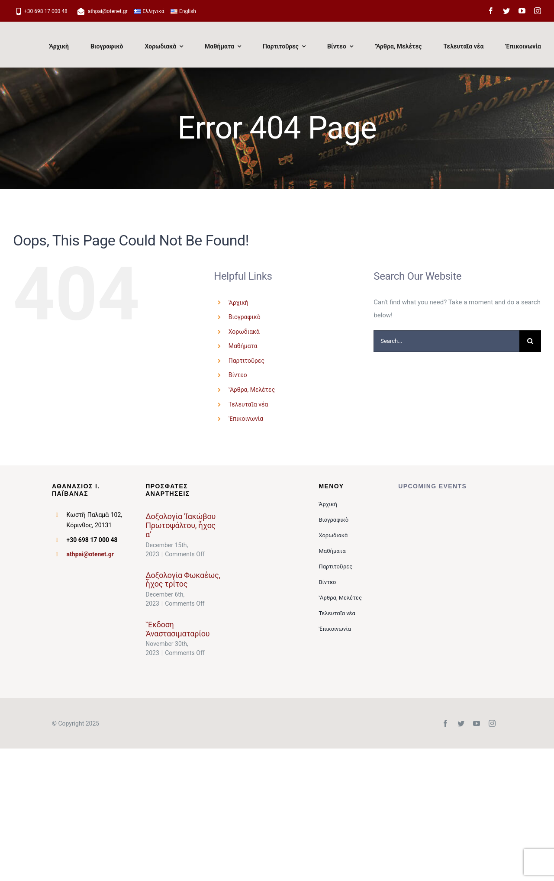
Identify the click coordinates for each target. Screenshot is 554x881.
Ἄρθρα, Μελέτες (252, 389)
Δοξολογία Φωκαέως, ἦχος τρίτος (182, 580)
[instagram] (537, 10)
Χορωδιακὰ (244, 331)
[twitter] (506, 10)
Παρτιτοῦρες (246, 360)
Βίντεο (238, 374)
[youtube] (522, 10)
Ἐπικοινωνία (246, 418)
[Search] (530, 341)
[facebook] (490, 10)
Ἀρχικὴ (238, 302)
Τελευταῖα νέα (248, 404)
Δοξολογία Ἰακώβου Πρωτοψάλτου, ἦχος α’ (180, 525)
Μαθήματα (243, 345)
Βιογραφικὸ (245, 316)
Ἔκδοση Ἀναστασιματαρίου (177, 629)
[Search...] (446, 341)
